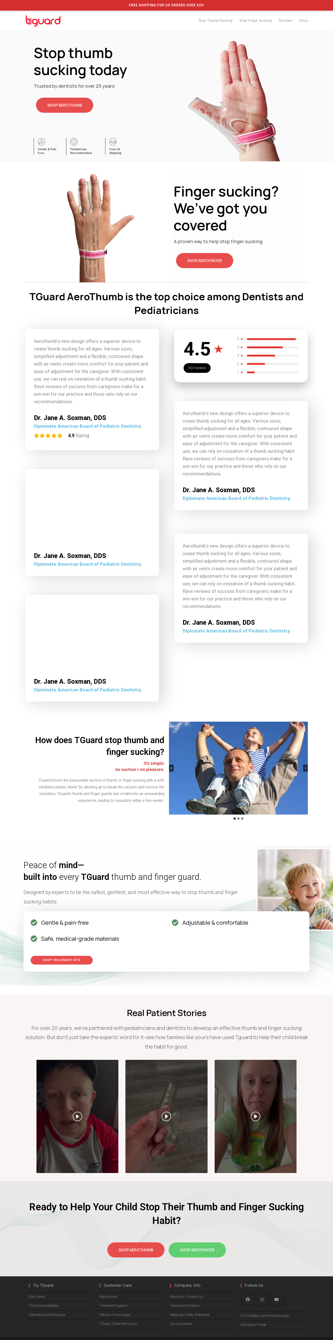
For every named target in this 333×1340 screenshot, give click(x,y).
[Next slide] (305, 768)
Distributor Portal (253, 1325)
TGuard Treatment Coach (118, 1324)
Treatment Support (113, 1305)
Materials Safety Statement (190, 1315)
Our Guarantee (181, 1324)
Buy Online (36, 1296)
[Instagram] (262, 1299)
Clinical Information (184, 1305)
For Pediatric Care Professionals (265, 1316)
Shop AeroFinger (204, 260)
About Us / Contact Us (186, 1296)
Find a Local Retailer (43, 1305)
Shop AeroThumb (64, 105)
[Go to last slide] (171, 768)
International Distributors (47, 1315)
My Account (108, 1296)
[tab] (234, 818)
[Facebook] (247, 1299)
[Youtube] (276, 1299)
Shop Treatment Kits (61, 960)
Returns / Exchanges (115, 1315)
